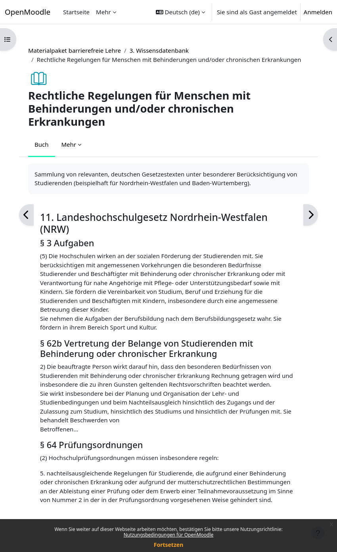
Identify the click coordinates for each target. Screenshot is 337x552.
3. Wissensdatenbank (159, 50)
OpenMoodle (27, 12)
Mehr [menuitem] (103, 12)
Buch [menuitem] (41, 144)
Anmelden (318, 12)
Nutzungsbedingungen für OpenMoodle (169, 534)
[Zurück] (26, 215)
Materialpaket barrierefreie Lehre (74, 50)
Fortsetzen (169, 544)
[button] (180, 12)
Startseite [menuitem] (76, 12)
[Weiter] (310, 215)
